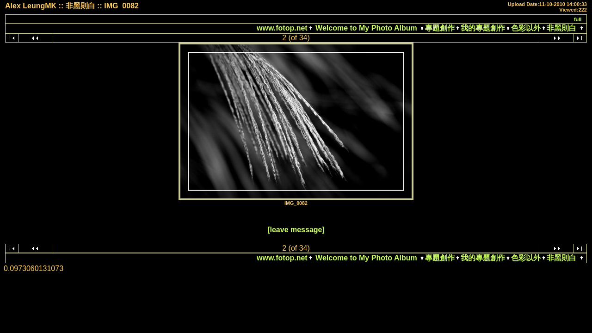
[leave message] (296, 230)
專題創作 (440, 28)
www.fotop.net (282, 28)
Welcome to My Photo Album (366, 28)
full (578, 19)
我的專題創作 (483, 28)
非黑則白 (561, 28)
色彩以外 (526, 28)
